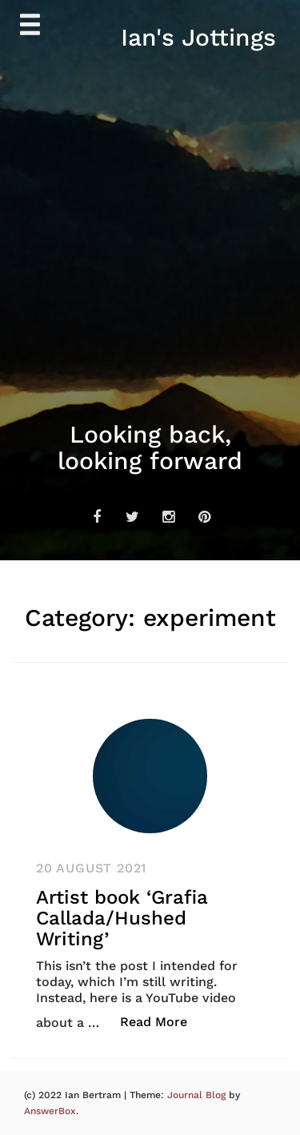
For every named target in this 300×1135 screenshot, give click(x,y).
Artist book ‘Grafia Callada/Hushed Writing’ (122, 918)
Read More (162, 1021)
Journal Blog (198, 1095)
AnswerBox (50, 1111)
